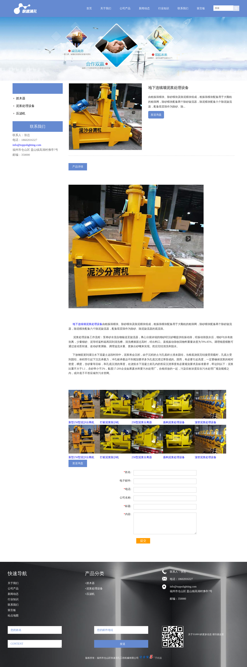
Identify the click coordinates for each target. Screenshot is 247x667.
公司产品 (125, 8)
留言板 (201, 8)
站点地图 (13, 615)
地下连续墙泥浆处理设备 (87, 324)
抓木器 (20, 98)
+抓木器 (90, 583)
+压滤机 (90, 594)
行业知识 (163, 8)
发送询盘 (156, 114)
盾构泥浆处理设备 (174, 422)
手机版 (158, 658)
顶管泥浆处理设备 (205, 422)
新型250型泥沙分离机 (81, 422)
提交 (143, 540)
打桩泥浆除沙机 (109, 422)
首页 (89, 8)
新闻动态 (144, 8)
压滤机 (20, 113)
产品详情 (77, 166)
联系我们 (183, 8)
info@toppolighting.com (27, 144)
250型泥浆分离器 (142, 422)
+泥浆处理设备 (94, 588)
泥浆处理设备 (25, 105)
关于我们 (105, 8)
